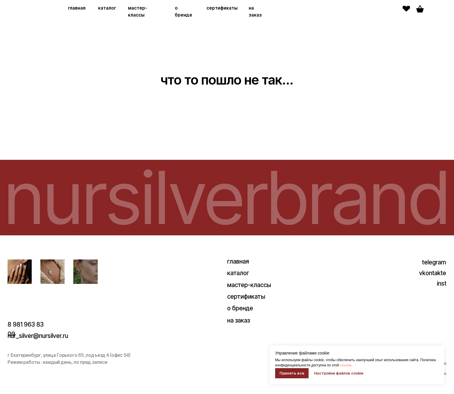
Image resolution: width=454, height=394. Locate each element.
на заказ (238, 320)
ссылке (346, 365)
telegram (434, 262)
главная (77, 8)
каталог (107, 8)
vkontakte (432, 273)
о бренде (240, 308)
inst (441, 283)
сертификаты (222, 8)
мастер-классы (249, 285)
